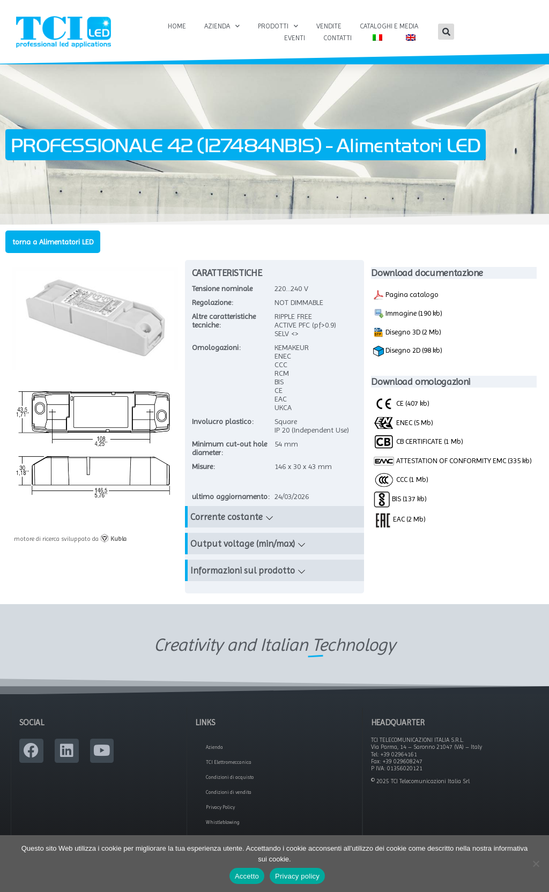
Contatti (337, 38)
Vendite (329, 26)
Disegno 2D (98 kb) (407, 351)
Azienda (222, 26)
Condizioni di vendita (228, 792)
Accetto (247, 876)
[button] (446, 32)
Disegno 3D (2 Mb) (407, 332)
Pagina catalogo (406, 294)
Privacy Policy (220, 807)
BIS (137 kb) (400, 498)
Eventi (294, 38)
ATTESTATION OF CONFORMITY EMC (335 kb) (452, 461)
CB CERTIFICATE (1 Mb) (418, 441)
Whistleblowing (223, 822)
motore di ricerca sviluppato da (70, 538)
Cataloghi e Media (389, 26)
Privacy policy (297, 876)
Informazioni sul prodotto (242, 570)
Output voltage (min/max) (242, 543)
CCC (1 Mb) (400, 479)
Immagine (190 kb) (407, 313)
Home (177, 26)
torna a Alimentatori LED (52, 241)
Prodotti (278, 26)
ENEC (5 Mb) (403, 422)
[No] (535, 863)
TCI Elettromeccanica (228, 762)
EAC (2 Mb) (399, 518)
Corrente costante (226, 516)
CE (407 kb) (401, 403)
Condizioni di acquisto (230, 777)
